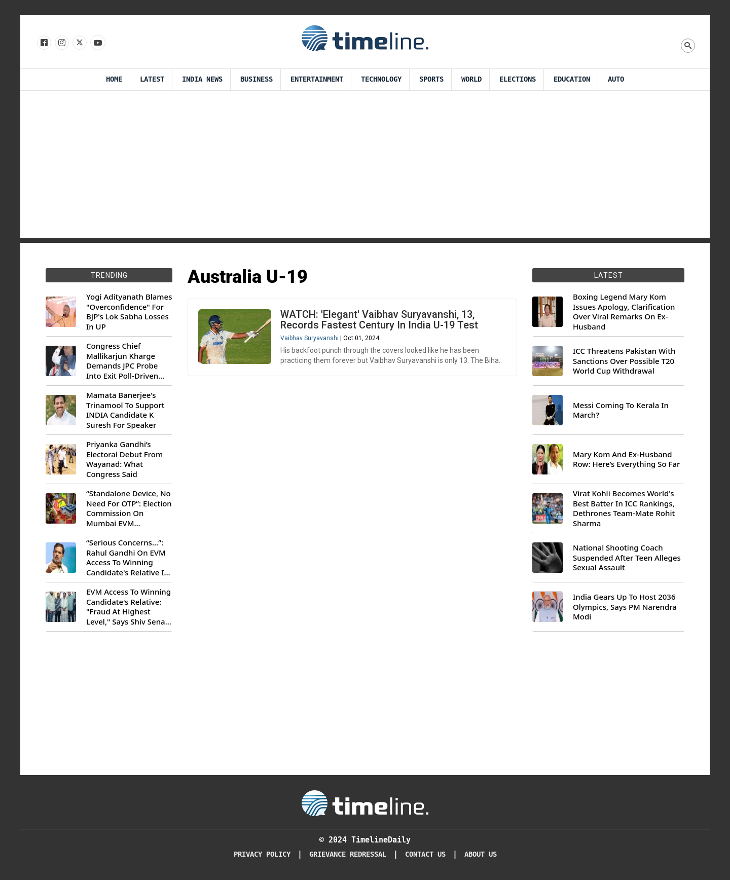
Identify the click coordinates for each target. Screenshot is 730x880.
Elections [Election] (517, 79)
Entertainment (316, 79)
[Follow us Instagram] (61, 43)
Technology (381, 79)
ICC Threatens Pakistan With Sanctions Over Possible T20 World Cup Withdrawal (624, 361)
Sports (431, 79)
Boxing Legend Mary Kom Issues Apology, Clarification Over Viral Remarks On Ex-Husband (624, 312)
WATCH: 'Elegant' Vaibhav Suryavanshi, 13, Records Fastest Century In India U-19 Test (379, 319)
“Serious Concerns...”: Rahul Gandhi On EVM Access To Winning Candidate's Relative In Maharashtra (127, 557)
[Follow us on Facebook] (43, 43)
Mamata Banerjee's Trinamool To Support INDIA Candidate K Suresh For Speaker (125, 410)
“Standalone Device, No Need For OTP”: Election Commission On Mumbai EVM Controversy (129, 508)
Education (572, 79)
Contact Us (425, 854)
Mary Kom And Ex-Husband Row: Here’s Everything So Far (626, 459)
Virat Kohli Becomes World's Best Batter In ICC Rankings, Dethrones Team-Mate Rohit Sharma (624, 508)
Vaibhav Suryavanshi (309, 338)
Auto (616, 79)
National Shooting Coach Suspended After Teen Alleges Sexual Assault (627, 557)
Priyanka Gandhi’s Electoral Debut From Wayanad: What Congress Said (124, 459)
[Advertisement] (365, 167)
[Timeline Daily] (365, 802)
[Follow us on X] (79, 43)
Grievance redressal (347, 854)
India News (202, 79)
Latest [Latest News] (152, 79)
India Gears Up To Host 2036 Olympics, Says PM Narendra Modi (625, 606)
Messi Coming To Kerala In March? (621, 410)
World (471, 79)
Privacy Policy (262, 854)
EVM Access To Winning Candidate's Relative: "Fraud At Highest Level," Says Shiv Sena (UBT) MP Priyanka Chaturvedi (128, 607)
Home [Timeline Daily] (114, 79)
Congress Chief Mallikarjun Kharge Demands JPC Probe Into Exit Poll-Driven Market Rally (122, 361)
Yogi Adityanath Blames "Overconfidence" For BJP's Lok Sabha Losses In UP (129, 312)
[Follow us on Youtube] (97, 43)
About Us (480, 854)
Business (256, 79)
